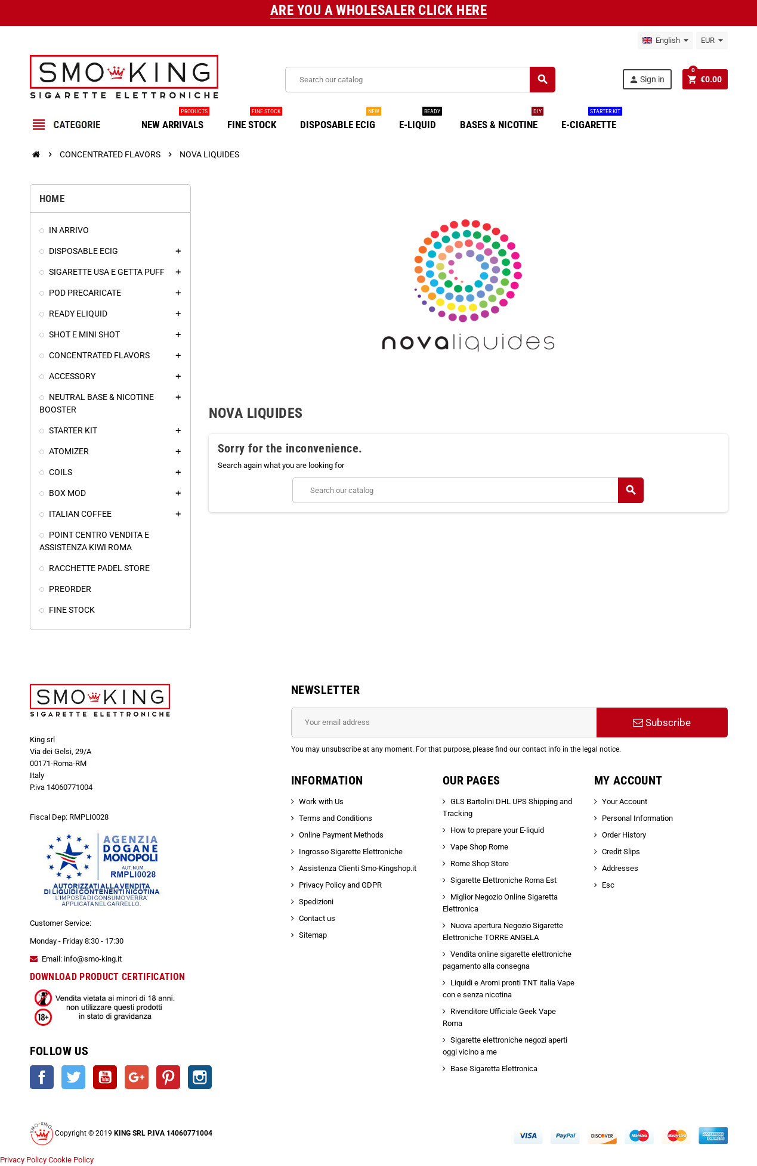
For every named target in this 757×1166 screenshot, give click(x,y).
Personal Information (637, 818)
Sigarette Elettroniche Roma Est (503, 880)
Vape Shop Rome (479, 846)
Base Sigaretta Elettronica (493, 1068)
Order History (624, 834)
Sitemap (313, 935)
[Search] (419, 79)
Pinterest (168, 1077)
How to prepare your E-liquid (497, 830)
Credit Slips (621, 851)
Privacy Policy (23, 1159)
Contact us (317, 918)
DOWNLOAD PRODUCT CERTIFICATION (108, 976)
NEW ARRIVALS (175, 120)
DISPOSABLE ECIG (340, 120)
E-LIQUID (420, 120)
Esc (608, 884)
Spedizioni (316, 901)
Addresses (620, 868)
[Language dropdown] (665, 40)
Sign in (647, 80)
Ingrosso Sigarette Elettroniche (351, 851)
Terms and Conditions (335, 818)
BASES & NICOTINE (501, 120)
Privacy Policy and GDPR (340, 884)
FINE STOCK (254, 120)
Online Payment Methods (341, 834)
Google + (137, 1077)
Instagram (200, 1077)
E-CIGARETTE (591, 120)
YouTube (105, 1077)
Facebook (42, 1077)
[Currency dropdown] (712, 40)
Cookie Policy (71, 1159)
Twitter (73, 1077)
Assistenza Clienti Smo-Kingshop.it (357, 868)
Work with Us (321, 801)
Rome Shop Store (479, 863)
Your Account (624, 801)
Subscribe (662, 722)
